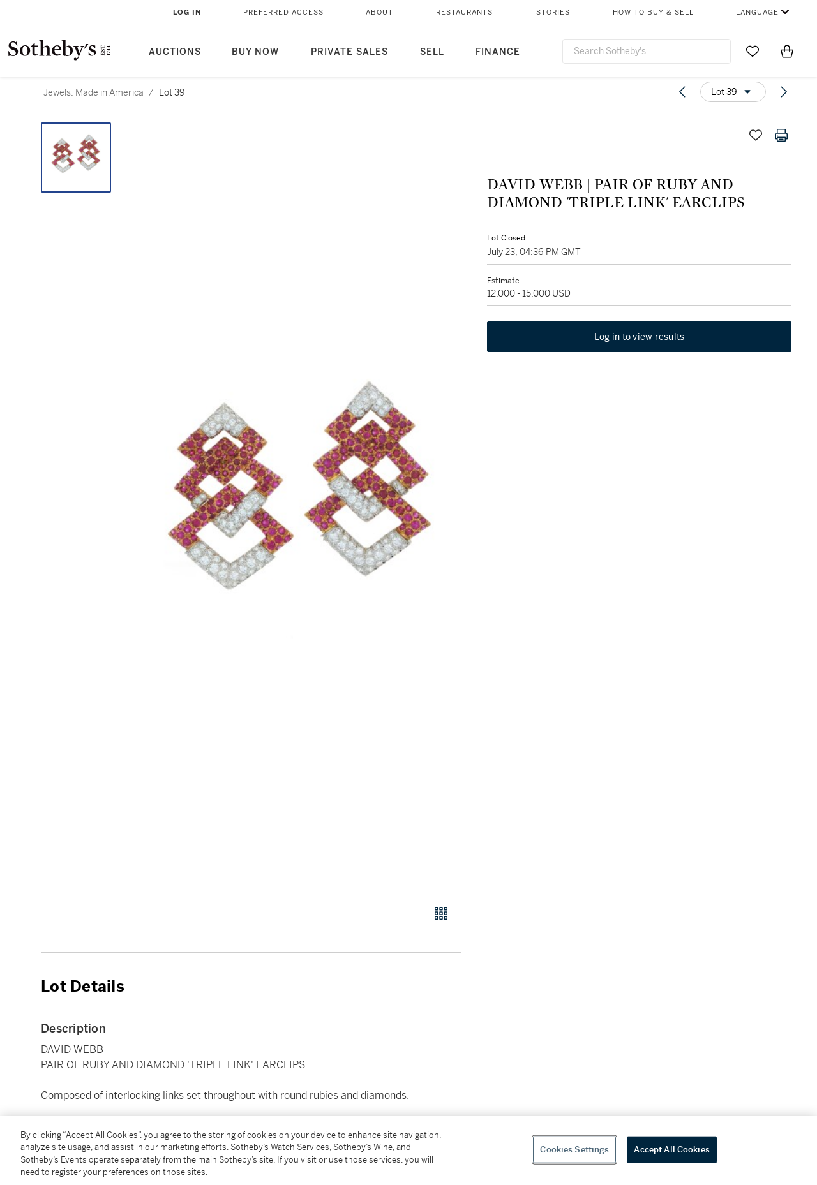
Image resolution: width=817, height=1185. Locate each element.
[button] (300, 506)
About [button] (379, 12)
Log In (187, 12)
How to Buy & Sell (653, 12)
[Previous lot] (682, 92)
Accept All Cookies (671, 1149)
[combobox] (646, 51)
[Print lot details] (781, 135)
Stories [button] (553, 12)
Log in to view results (639, 336)
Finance (498, 52)
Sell (432, 52)
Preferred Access (283, 12)
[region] (408, 1150)
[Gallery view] (441, 913)
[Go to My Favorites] (752, 51)
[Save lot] (756, 135)
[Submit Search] (716, 51)
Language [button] (757, 12)
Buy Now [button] (255, 52)
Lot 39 (172, 92)
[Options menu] (733, 92)
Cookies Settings (574, 1149)
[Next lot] (784, 92)
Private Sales (349, 52)
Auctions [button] (175, 52)
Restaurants (464, 12)
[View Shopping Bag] (787, 51)
